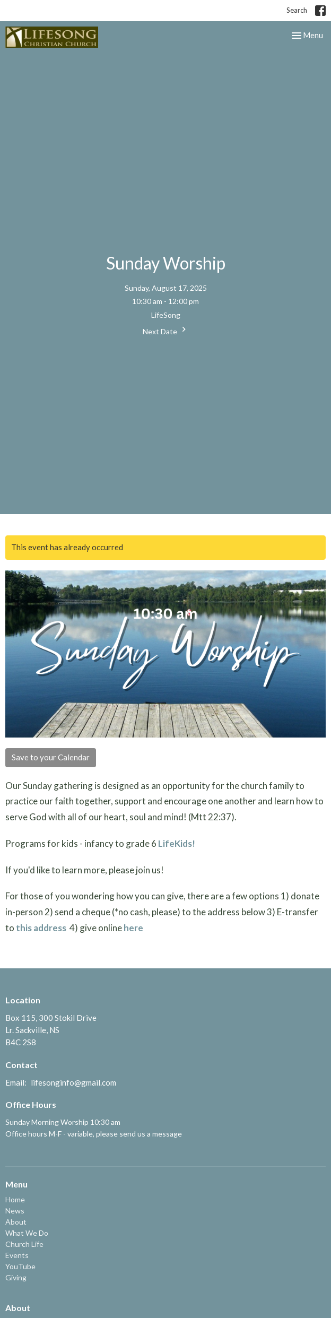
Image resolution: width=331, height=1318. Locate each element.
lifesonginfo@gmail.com (73, 1082)
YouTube (20, 1266)
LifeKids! (176, 843)
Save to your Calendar (51, 757)
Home (15, 1199)
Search (296, 10)
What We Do (26, 1232)
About (16, 1221)
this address (41, 927)
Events (17, 1255)
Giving (16, 1277)
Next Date (166, 330)
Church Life (24, 1243)
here (133, 927)
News (14, 1210)
